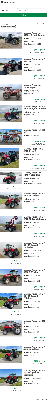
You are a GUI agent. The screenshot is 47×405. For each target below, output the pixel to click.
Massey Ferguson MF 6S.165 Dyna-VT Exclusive (34, 372)
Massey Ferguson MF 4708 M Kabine (34, 194)
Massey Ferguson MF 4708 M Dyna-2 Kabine (35, 107)
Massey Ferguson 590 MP (34, 131)
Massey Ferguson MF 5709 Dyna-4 (34, 149)
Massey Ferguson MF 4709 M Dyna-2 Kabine (35, 217)
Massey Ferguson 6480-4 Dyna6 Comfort (35, 34)
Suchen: (5, 10)
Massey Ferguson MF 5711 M (34, 60)
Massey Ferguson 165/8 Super (32, 86)
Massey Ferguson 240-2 (35, 322)
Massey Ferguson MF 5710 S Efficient (34, 271)
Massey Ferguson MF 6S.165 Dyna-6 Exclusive (34, 245)
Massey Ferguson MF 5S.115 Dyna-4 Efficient (34, 296)
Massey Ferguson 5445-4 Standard (32, 173)
